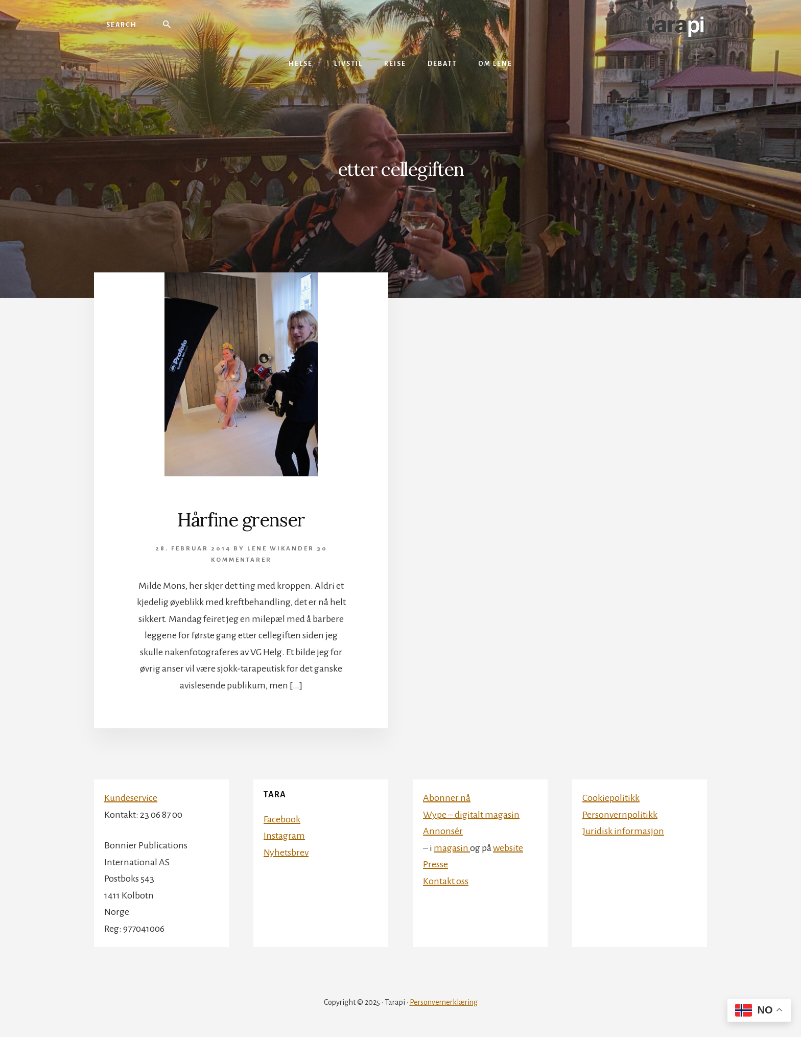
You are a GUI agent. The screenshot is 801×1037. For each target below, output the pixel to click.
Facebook (282, 819)
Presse (435, 864)
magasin (452, 848)
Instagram (284, 836)
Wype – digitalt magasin (471, 815)
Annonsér (443, 831)
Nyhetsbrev (286, 852)
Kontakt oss (445, 881)
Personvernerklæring (444, 1002)
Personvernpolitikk (619, 815)
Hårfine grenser (241, 520)
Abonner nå (446, 798)
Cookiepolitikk (611, 798)
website (508, 848)
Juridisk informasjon (623, 831)
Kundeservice (130, 798)
